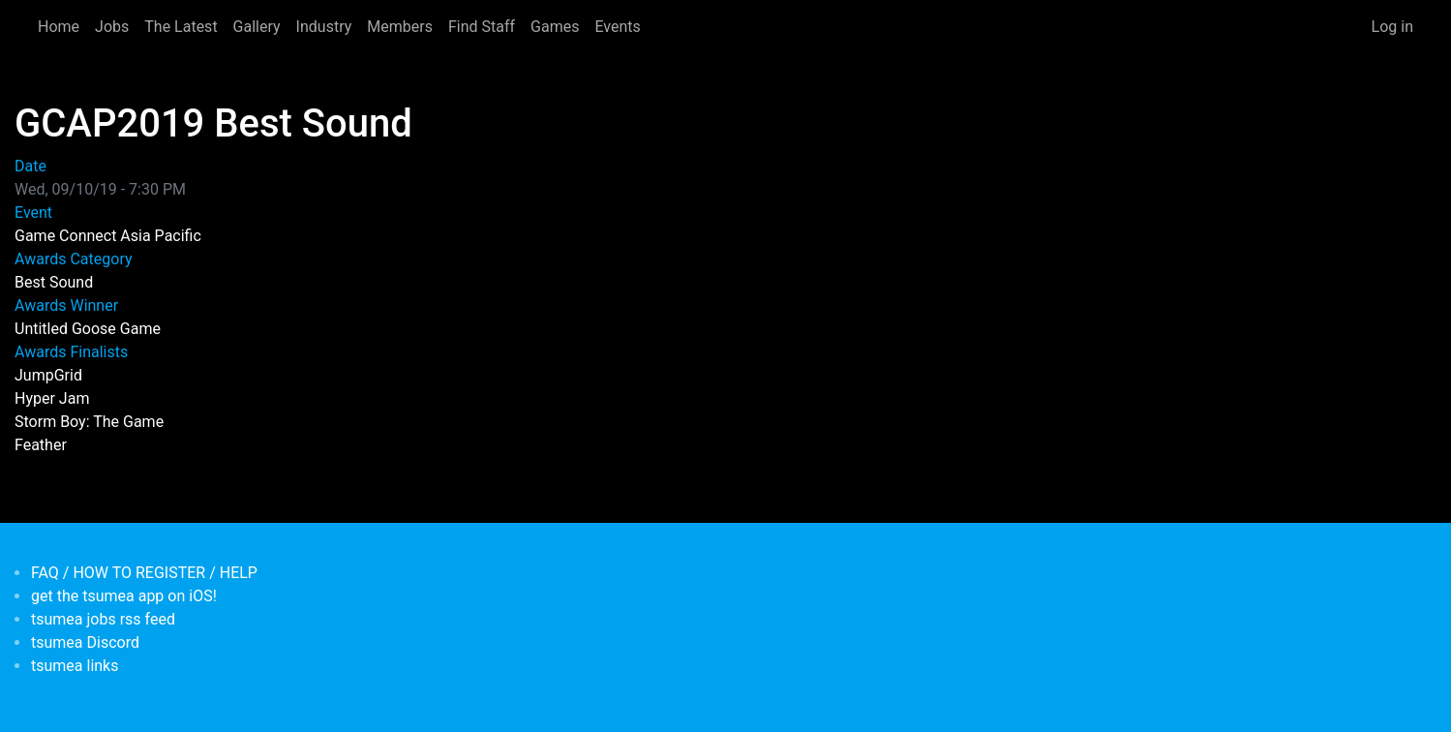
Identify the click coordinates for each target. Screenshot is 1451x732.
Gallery (257, 26)
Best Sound (54, 282)
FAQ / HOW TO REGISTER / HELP (144, 573)
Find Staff (481, 26)
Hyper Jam (52, 398)
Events (617, 26)
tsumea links (74, 665)
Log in (1392, 26)
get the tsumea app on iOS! (124, 596)
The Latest (180, 26)
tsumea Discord (85, 642)
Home (58, 26)
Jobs (112, 26)
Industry (324, 26)
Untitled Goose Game (88, 329)
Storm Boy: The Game (89, 421)
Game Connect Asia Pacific (108, 236)
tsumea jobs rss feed (103, 619)
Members (400, 26)
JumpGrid (48, 375)
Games (554, 26)
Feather (41, 445)
